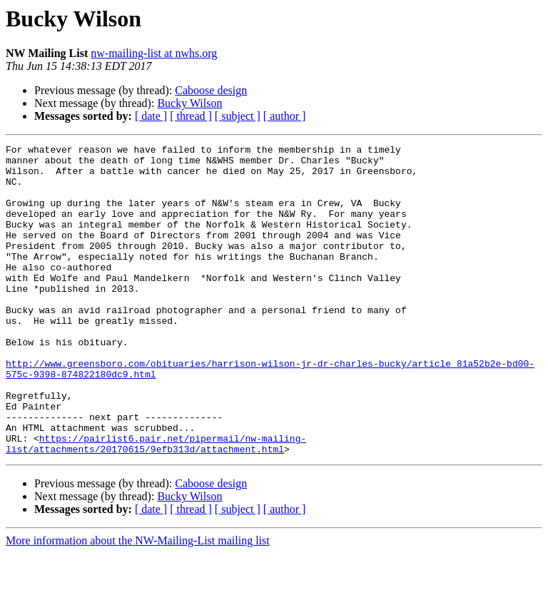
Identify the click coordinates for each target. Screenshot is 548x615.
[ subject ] (237, 116)
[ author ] (284, 116)
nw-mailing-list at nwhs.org (154, 53)
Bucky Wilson (189, 103)
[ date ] (151, 116)
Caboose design (211, 90)
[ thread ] (191, 116)
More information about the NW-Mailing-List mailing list (138, 602)
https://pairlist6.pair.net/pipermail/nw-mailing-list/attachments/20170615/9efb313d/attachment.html (156, 504)
